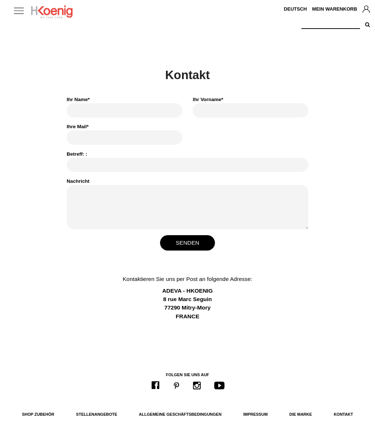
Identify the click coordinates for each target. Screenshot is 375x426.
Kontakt (343, 414)
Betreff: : (77, 154)
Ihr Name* (78, 99)
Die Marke (300, 414)
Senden (187, 243)
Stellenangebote (96, 414)
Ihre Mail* (78, 126)
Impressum (255, 414)
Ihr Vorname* (208, 99)
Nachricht (78, 181)
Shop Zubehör (38, 414)
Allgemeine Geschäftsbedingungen (180, 414)
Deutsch (295, 9)
